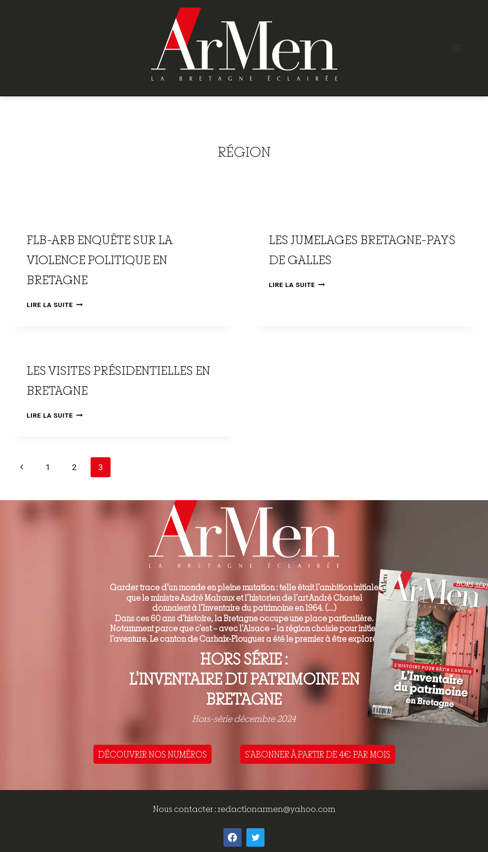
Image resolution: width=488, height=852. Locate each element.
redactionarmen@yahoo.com (277, 808)
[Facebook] (233, 837)
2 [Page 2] (74, 467)
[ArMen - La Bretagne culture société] (244, 44)
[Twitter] (255, 837)
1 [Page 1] (48, 467)
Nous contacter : (185, 808)
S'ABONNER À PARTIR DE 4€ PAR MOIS (317, 754)
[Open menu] (456, 48)
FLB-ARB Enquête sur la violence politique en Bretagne (99, 259)
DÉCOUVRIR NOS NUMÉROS (152, 754)
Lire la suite (54, 304)
